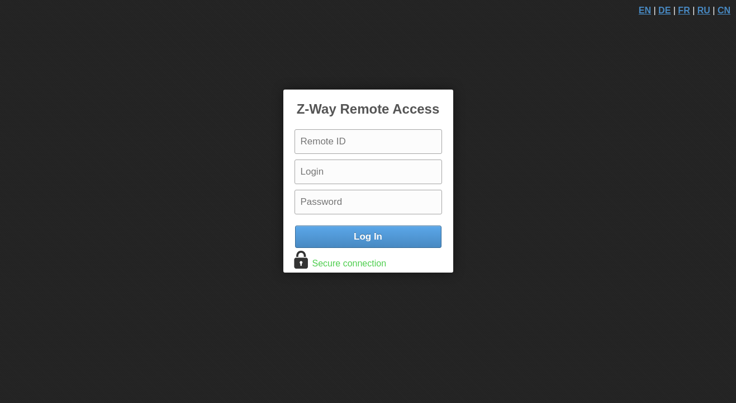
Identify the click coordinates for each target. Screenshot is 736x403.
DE (664, 10)
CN (724, 10)
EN (645, 10)
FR (684, 10)
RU (703, 10)
